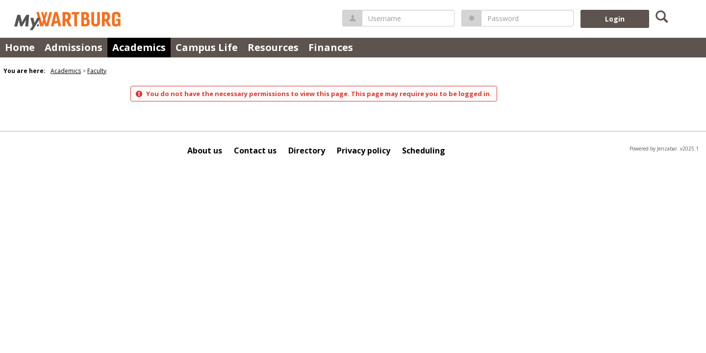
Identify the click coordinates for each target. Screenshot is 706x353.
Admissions (73, 47)
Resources (273, 47)
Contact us (255, 150)
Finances (330, 47)
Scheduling (423, 150)
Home (20, 47)
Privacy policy (363, 150)
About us (204, 150)
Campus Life (207, 47)
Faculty (96, 71)
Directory (306, 150)
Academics (139, 47)
